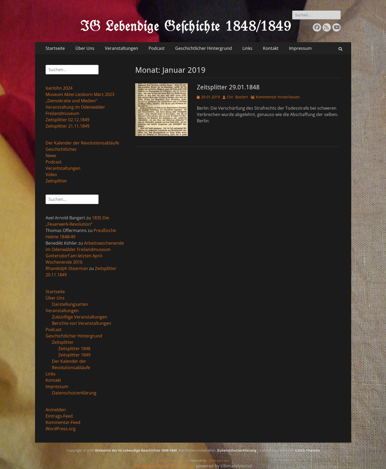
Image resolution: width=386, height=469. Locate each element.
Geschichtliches (61, 149)
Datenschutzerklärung (74, 393)
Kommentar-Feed (63, 422)
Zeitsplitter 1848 (74, 348)
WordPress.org (61, 429)
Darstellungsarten (70, 304)
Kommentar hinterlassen (278, 96)
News (51, 155)
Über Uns (84, 48)
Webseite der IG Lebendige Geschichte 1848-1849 (136, 450)
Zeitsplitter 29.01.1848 (228, 87)
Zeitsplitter (56, 181)
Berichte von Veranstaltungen (81, 323)
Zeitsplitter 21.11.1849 (67, 126)
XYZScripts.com (219, 460)
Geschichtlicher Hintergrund (203, 48)
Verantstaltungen (63, 168)
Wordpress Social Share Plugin (165, 466)
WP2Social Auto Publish (173, 460)
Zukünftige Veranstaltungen (79, 317)
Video (51, 174)
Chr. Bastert (237, 96)
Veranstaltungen (121, 48)
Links (247, 48)
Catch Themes (307, 450)
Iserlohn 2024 (59, 88)
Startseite (55, 48)
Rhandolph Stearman (67, 268)
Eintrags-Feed (59, 416)
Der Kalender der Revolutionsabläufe (82, 143)
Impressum (300, 48)
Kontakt (270, 48)
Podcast (157, 48)
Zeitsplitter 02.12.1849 (67, 120)
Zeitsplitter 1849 (74, 355)
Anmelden (56, 410)
